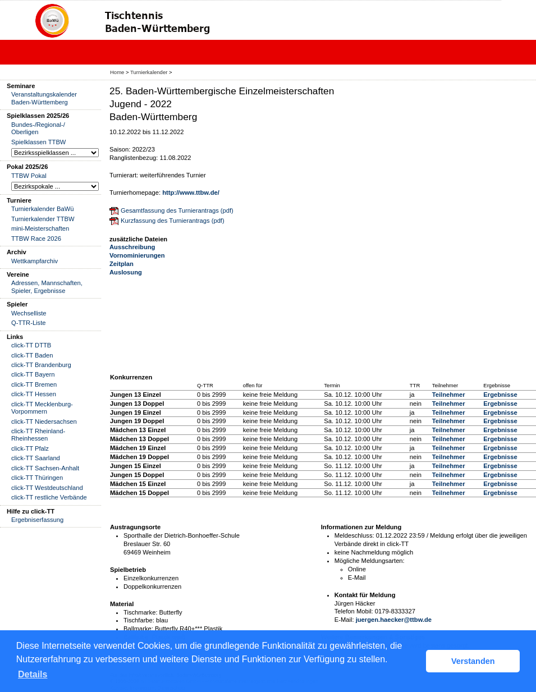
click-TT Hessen (33, 394)
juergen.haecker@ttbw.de (394, 619)
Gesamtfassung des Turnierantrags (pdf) (177, 210)
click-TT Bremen (34, 384)
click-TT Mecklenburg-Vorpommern (42, 408)
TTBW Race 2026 (36, 238)
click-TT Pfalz (30, 448)
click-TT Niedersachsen (44, 421)
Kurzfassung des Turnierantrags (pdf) (173, 220)
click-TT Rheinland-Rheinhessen (38, 435)
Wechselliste (29, 313)
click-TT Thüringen (37, 477)
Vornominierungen (137, 255)
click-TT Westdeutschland (47, 487)
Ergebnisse (500, 394)
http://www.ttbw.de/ (190, 192)
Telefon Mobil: (354, 611)
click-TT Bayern (33, 374)
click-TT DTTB (31, 345)
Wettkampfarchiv (34, 261)
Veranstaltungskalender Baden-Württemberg (44, 98)
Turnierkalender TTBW (43, 219)
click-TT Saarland (35, 458)
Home (117, 72)
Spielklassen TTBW (38, 142)
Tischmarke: (140, 612)
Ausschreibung (132, 247)
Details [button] (32, 674)
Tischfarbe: (138, 620)
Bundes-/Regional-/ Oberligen (38, 128)
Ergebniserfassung (37, 519)
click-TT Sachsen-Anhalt (45, 468)
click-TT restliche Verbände (49, 497)
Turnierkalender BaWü (42, 208)
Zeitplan (121, 263)
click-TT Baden (32, 355)
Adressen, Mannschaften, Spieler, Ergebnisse (47, 286)
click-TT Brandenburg (41, 364)
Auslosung (125, 272)
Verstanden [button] (473, 661)
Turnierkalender (148, 72)
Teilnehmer (448, 394)
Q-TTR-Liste (28, 322)
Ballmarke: (138, 628)
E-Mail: (344, 619)
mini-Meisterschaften (40, 228)
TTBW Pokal (29, 175)
